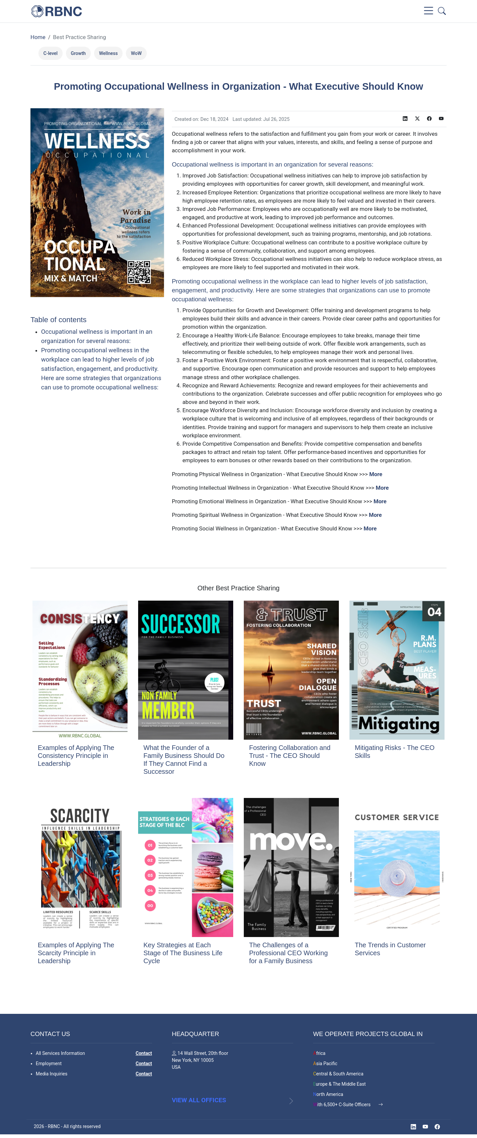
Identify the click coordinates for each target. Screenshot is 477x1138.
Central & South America (338, 1073)
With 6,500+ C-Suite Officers (342, 1104)
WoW (136, 53)
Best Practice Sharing (79, 37)
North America (328, 1093)
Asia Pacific (325, 1062)
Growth (78, 53)
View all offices (199, 1104)
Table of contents (58, 320)
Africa (319, 1052)
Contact (143, 1052)
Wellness (108, 53)
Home (37, 37)
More (375, 474)
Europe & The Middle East (339, 1083)
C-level (50, 53)
